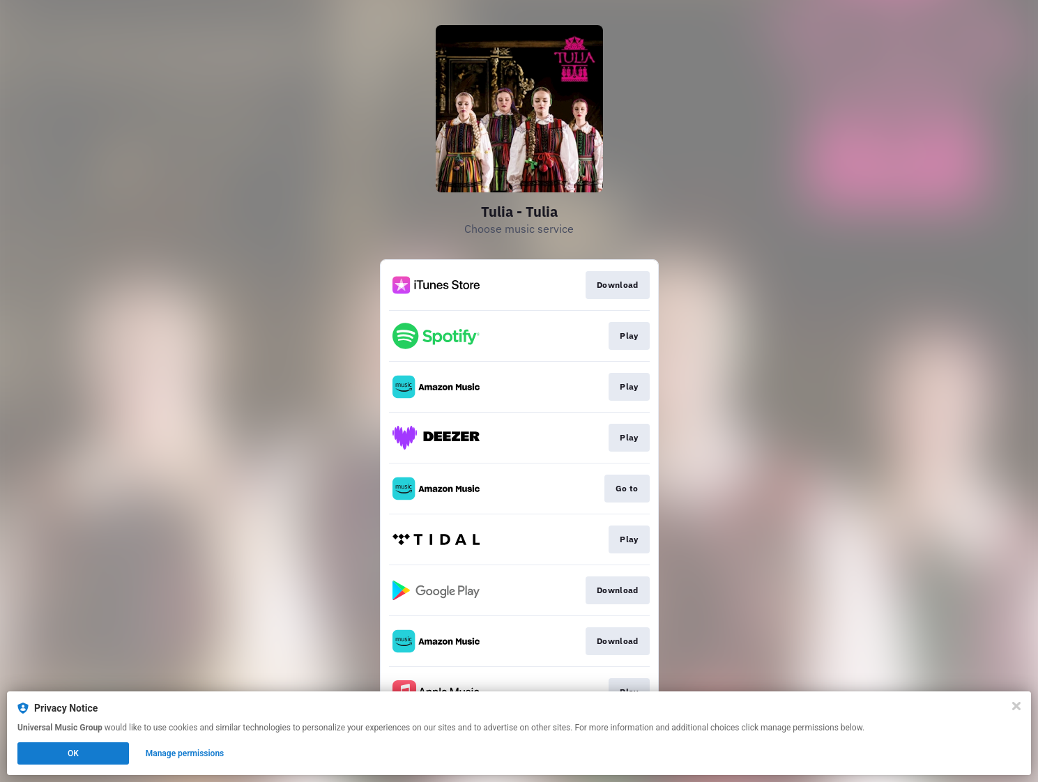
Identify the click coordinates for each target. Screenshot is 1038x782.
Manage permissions (185, 753)
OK (73, 753)
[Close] (1016, 706)
